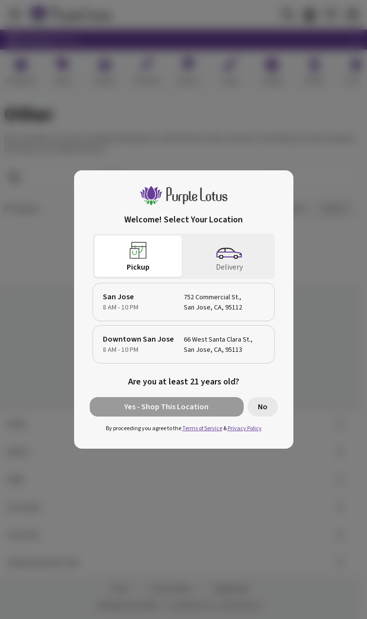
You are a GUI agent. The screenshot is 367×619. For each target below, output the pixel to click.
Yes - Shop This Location (166, 406)
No (263, 406)
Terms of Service (202, 428)
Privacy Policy (245, 428)
